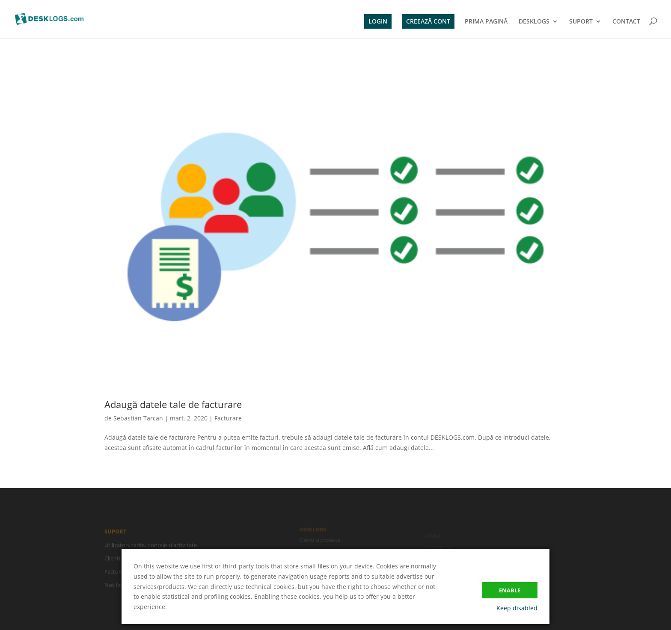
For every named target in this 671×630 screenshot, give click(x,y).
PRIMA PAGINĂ (486, 21)
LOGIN (377, 21)
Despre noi (438, 547)
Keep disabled (516, 608)
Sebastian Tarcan (138, 418)
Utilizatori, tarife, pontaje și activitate (150, 546)
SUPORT (581, 21)
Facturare (228, 418)
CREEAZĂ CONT (428, 21)
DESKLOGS (534, 21)
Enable (509, 590)
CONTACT (626, 21)
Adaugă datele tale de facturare (173, 404)
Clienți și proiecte (320, 540)
